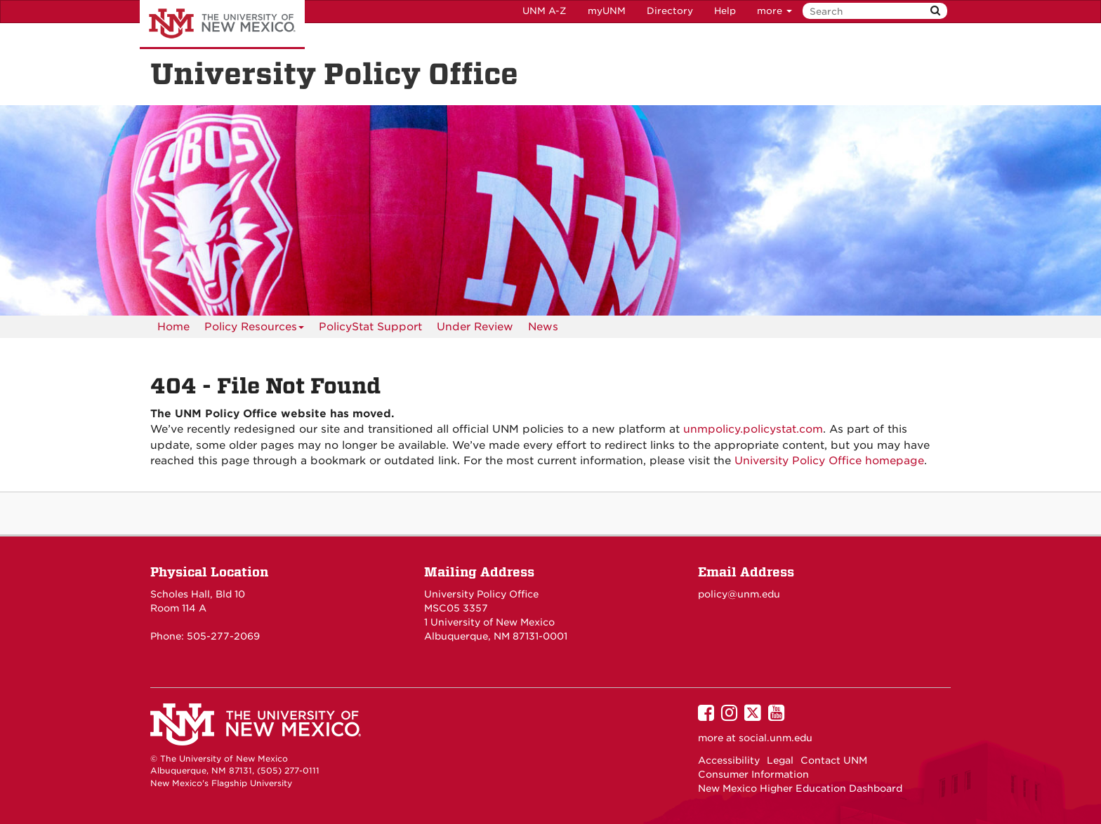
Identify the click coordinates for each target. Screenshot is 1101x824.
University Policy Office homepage (829, 460)
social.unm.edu (775, 737)
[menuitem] (173, 327)
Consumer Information (753, 774)
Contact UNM (833, 760)
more (774, 11)
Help (725, 11)
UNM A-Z (544, 11)
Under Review (475, 326)
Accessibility (729, 760)
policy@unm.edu (739, 594)
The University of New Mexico (222, 24)
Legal (780, 760)
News (543, 326)
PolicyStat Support (370, 326)
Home (173, 326)
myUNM (607, 11)
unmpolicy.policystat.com (753, 429)
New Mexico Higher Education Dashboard (800, 788)
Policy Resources (254, 329)
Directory (670, 11)
